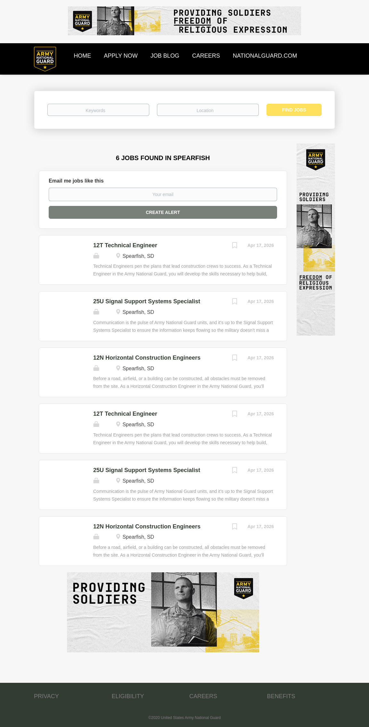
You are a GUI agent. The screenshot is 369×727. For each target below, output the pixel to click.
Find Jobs (294, 109)
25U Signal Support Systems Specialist (146, 301)
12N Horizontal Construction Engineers (147, 358)
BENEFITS (281, 696)
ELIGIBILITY (128, 696)
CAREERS (203, 696)
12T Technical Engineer (125, 245)
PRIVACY (46, 696)
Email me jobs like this (76, 181)
